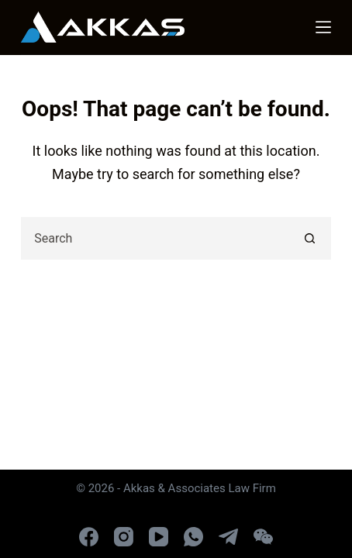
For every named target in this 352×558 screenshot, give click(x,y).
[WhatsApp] (193, 536)
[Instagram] (123, 536)
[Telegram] (228, 536)
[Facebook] (88, 536)
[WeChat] (263, 536)
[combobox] (156, 238)
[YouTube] (158, 536)
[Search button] (310, 238)
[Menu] (323, 27)
